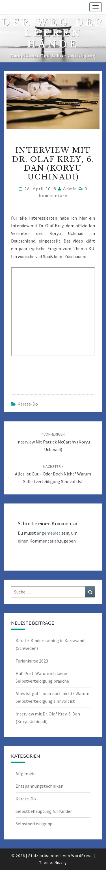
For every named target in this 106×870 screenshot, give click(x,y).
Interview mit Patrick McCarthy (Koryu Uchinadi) (53, 442)
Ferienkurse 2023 (32, 661)
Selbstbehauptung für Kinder (44, 811)
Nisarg (61, 862)
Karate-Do (28, 404)
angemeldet (48, 533)
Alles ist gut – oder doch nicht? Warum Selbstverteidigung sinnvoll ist (53, 474)
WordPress (82, 855)
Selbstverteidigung (34, 823)
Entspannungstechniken (39, 786)
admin (70, 188)
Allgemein (26, 773)
